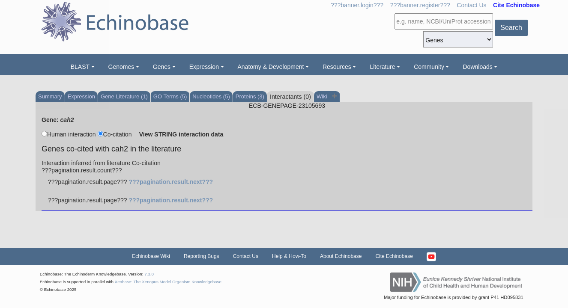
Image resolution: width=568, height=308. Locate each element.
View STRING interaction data (181, 134)
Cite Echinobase (394, 256)
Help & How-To (289, 256)
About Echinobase (341, 256)
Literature (382, 66)
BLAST (80, 66)
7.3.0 (149, 274)
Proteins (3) (250, 96)
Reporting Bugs (201, 256)
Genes (161, 66)
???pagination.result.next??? (171, 181)
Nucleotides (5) (211, 96)
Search (511, 27)
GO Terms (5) (170, 96)
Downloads (477, 66)
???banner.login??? (357, 5)
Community (429, 66)
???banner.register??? (420, 5)
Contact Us (471, 5)
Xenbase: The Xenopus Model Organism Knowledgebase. (169, 281)
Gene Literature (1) (124, 96)
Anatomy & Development (271, 66)
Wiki (323, 96)
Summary (50, 96)
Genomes (121, 66)
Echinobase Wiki (151, 256)
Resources (337, 66)
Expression (204, 66)
